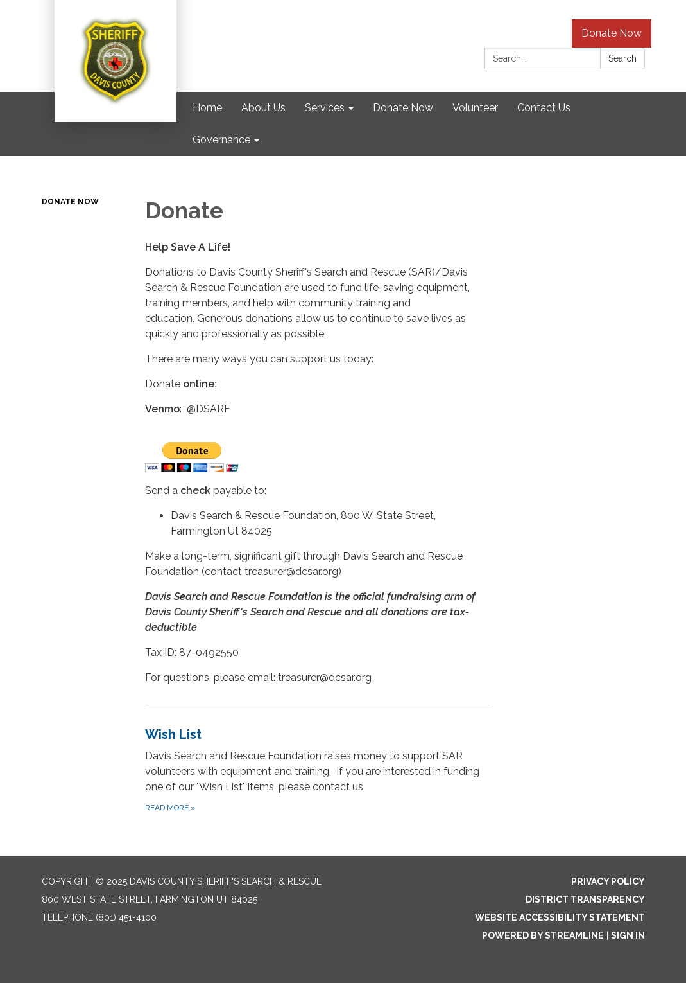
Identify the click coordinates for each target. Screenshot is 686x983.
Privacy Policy (608, 881)
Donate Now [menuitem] (403, 108)
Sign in (628, 935)
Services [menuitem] (325, 108)
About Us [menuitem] (263, 108)
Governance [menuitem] (221, 140)
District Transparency (585, 899)
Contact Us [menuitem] (543, 108)
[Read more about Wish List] (317, 769)
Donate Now (611, 33)
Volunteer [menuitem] (475, 108)
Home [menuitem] (207, 108)
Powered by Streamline (543, 935)
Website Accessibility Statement (560, 917)
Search (622, 58)
